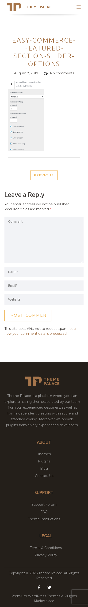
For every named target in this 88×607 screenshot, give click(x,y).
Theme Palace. (51, 573)
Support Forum (44, 504)
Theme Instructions (44, 519)
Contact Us (44, 476)
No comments (59, 73)
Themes (44, 454)
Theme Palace (40, 7)
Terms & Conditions (46, 548)
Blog (44, 468)
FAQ (44, 512)
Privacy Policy (45, 555)
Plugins (44, 461)
